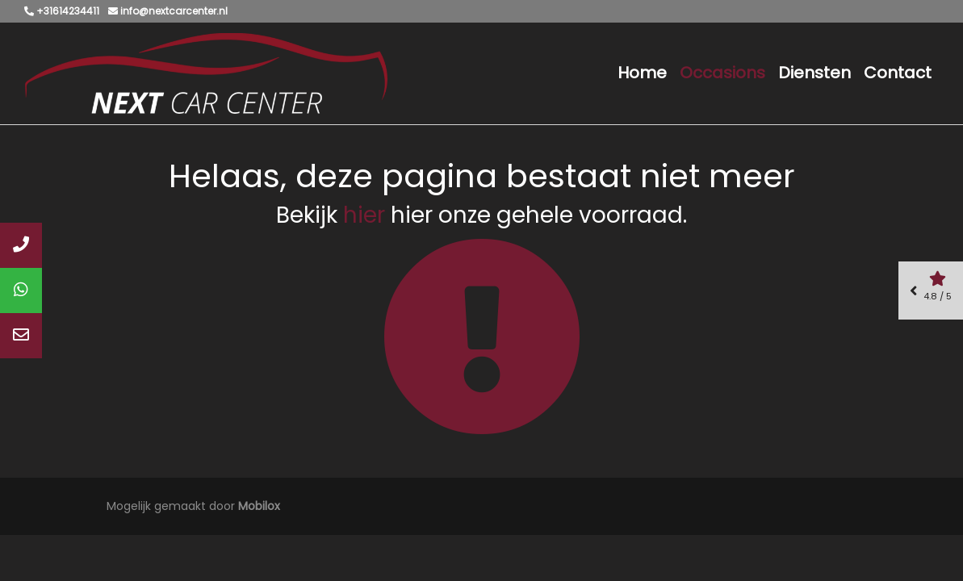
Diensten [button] (814, 72)
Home (642, 72)
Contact (898, 72)
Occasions (722, 72)
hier (364, 215)
